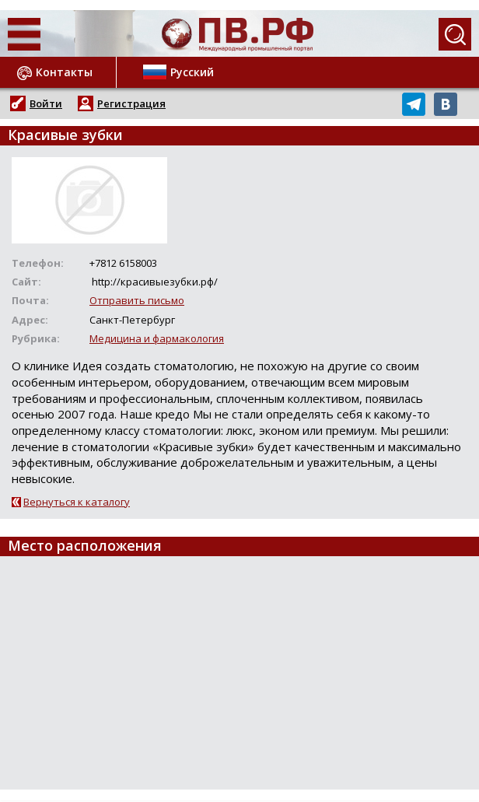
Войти (46, 103)
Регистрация (131, 103)
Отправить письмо (136, 300)
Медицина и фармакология (156, 338)
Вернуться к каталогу (76, 502)
